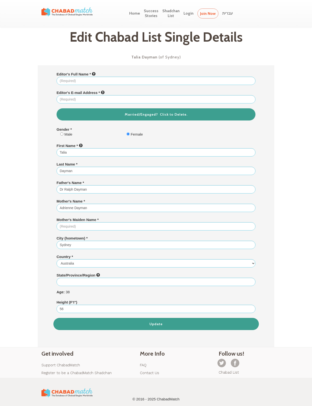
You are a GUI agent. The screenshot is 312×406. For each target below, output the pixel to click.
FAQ (143, 365)
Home (134, 13)
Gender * (64, 129)
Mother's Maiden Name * (78, 220)
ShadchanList (171, 13)
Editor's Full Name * (76, 74)
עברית (227, 13)
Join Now (208, 13)
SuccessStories (151, 13)
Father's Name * (70, 183)
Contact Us (149, 373)
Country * (65, 257)
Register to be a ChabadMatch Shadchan (76, 373)
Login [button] (189, 13)
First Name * (70, 146)
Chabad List (229, 372)
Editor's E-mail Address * (81, 93)
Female (135, 134)
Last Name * (67, 164)
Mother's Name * (71, 201)
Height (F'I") (67, 302)
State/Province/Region (78, 275)
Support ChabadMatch (60, 365)
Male (66, 134)
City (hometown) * (72, 238)
